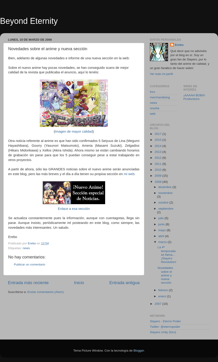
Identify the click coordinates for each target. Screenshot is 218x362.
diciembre (165, 187)
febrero (163, 290)
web (153, 113)
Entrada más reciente (28, 282)
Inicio (79, 282)
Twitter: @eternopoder (165, 326)
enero (162, 296)
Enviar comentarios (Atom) (45, 292)
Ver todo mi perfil (161, 74)
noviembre (165, 193)
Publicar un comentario (29, 264)
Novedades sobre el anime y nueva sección (165, 275)
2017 (158, 134)
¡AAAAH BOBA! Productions (194, 97)
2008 (158, 181)
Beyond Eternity (29, 21)
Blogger (139, 350)
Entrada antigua (124, 282)
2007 (158, 303)
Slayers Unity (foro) (163, 332)
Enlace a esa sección (74, 209)
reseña (154, 108)
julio (161, 218)
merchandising (160, 97)
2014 (158, 146)
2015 (158, 139)
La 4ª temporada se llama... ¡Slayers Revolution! (167, 254)
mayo (162, 230)
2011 (158, 164)
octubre (163, 202)
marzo (163, 242)
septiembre (165, 208)
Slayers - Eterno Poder (165, 321)
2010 (158, 169)
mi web (129, 174)
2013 (158, 152)
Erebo (179, 45)
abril (161, 236)
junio (162, 224)
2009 (158, 175)
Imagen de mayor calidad (74, 131)
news (26, 248)
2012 (158, 157)
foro (152, 92)
